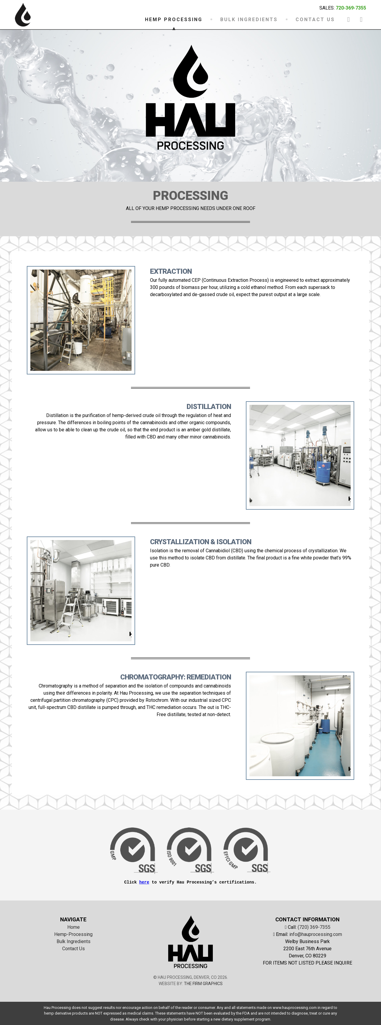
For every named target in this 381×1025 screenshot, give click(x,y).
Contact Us (73, 948)
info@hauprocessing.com (315, 934)
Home (73, 927)
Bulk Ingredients (73, 941)
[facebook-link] (348, 19)
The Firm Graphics (203, 983)
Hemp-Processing (73, 934)
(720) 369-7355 (314, 927)
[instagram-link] (361, 19)
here (144, 882)
